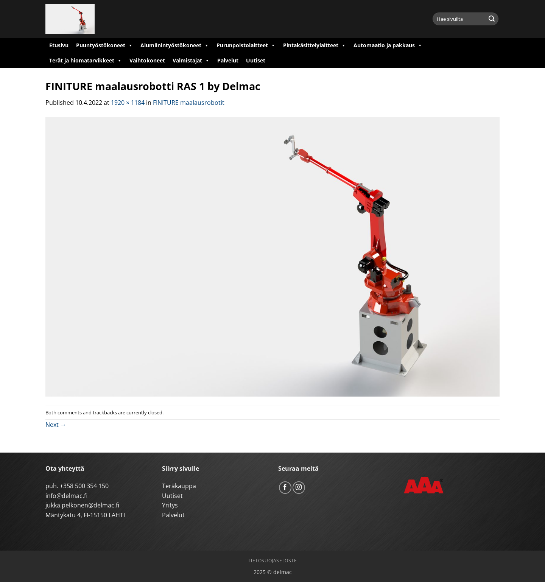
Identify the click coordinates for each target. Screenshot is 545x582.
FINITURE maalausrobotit (188, 102)
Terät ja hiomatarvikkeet (85, 60)
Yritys (170, 505)
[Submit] (491, 18)
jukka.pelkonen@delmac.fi (82, 505)
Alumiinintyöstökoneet (174, 45)
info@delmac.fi (66, 496)
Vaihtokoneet (147, 60)
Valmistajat (191, 60)
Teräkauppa (179, 486)
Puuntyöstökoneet (104, 45)
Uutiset (255, 60)
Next (55, 424)
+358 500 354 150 (84, 486)
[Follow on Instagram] (299, 487)
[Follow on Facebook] (285, 487)
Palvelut (227, 60)
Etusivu (59, 45)
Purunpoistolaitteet (246, 45)
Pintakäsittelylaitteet (314, 45)
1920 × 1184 (128, 102)
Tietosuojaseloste (272, 560)
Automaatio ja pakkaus (387, 45)
